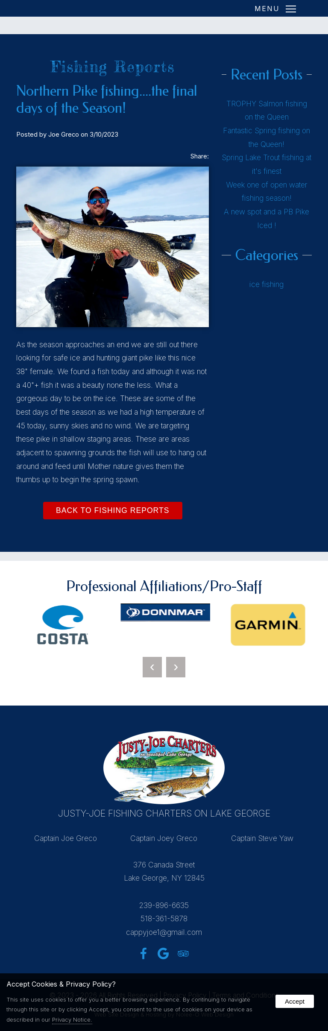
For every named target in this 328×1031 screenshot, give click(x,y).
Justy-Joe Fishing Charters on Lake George (164, 813)
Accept (295, 1001)
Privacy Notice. (72, 1019)
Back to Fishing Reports (112, 510)
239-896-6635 (164, 905)
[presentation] (152, 667)
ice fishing (266, 284)
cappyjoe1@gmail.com (164, 932)
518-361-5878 (164, 918)
